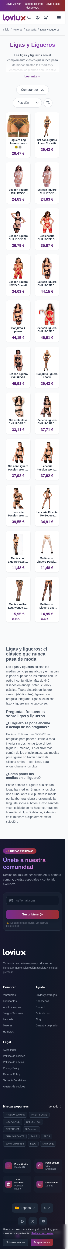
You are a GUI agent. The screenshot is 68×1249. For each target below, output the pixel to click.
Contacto (41, 1007)
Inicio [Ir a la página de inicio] (6, 29)
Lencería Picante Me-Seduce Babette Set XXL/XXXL (46, 514)
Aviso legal (9, 1049)
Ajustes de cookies (14, 1086)
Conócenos (42, 1001)
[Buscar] (29, 17)
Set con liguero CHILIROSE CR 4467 (46, 422)
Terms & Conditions (14, 1080)
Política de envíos (13, 1062)
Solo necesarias (15, 1242)
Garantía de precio (47, 1025)
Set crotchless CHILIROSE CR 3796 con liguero (18, 422)
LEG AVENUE (12, 1122)
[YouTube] (43, 1221)
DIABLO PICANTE (14, 1136)
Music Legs (48, 1143)
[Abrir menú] (59, 17)
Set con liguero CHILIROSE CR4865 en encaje (18, 191)
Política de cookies (42, 1233)
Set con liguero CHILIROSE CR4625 (18, 375)
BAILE (34, 1136)
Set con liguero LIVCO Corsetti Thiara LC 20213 (18, 283)
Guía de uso (43, 1013)
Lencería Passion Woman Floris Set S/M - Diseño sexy (18, 514)
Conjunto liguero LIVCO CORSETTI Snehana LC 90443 (47, 375)
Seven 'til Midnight (14, 1143)
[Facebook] (22, 1221)
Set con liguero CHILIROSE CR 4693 (46, 283)
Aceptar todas (42, 1242)
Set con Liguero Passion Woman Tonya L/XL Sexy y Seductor (18, 468)
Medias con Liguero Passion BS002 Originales (18, 560)
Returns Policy (11, 1074)
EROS (46, 1136)
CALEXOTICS (33, 1122)
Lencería (31, 29)
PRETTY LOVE (39, 1114)
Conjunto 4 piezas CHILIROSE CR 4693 (18, 330)
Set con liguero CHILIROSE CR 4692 (18, 237)
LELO (33, 1143)
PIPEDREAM (12, 1129)
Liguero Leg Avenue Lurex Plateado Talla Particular (18, 141)
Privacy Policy (11, 1068)
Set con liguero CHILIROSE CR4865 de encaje (46, 191)
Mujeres (17, 29)
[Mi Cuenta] (37, 17)
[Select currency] (47, 1208)
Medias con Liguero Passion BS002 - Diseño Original (47, 560)
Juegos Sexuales (13, 1013)
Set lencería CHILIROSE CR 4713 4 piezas (47, 237)
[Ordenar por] (27, 103)
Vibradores (9, 994)
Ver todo (55, 1106)
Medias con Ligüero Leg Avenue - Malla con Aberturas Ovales (47, 606)
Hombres (8, 1031)
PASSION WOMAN (15, 1114)
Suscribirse (32, 914)
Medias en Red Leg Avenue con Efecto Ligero (18, 606)
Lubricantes (10, 1001)
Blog (38, 1019)
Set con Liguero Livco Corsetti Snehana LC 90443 (47, 141)
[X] (33, 1221)
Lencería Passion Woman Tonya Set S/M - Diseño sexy (47, 468)
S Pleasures (31, 1129)
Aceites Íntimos (12, 1007)
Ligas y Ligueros (50, 29)
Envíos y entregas (46, 994)
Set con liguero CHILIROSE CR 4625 (46, 330)
